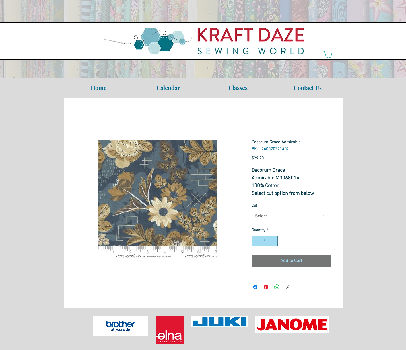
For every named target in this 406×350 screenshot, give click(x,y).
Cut (254, 205)
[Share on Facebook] (255, 287)
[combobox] (291, 216)
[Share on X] (287, 287)
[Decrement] (255, 241)
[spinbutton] (264, 241)
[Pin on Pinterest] (266, 287)
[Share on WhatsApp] (276, 287)
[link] (328, 54)
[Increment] (273, 241)
